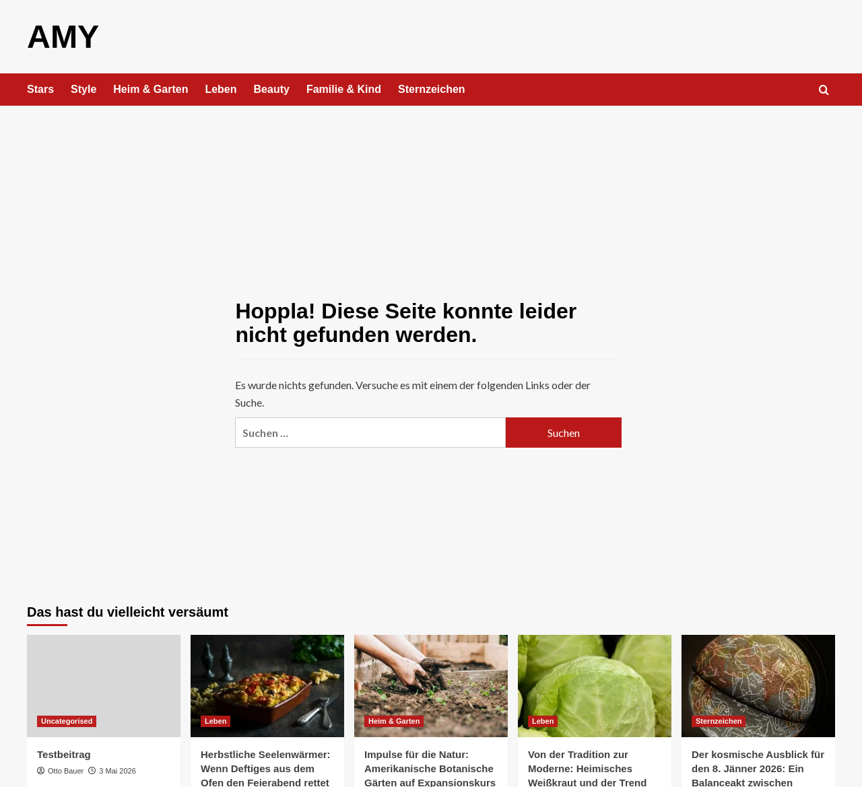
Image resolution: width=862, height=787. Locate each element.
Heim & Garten (150, 88)
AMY (63, 36)
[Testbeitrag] (103, 685)
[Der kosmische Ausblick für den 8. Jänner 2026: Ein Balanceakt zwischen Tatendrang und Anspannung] (758, 685)
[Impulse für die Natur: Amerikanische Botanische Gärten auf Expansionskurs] (431, 685)
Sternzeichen (431, 88)
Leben (220, 88)
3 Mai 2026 (117, 770)
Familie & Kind (343, 88)
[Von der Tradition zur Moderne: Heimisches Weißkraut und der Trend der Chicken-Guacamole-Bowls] (594, 685)
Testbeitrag (64, 753)
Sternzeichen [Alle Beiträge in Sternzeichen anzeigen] (718, 720)
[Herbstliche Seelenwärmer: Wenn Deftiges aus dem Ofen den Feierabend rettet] (267, 685)
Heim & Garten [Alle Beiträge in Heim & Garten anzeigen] (394, 720)
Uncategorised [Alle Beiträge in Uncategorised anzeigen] (66, 720)
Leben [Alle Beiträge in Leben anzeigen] (215, 720)
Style (83, 88)
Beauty (272, 88)
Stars (40, 88)
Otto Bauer (66, 770)
